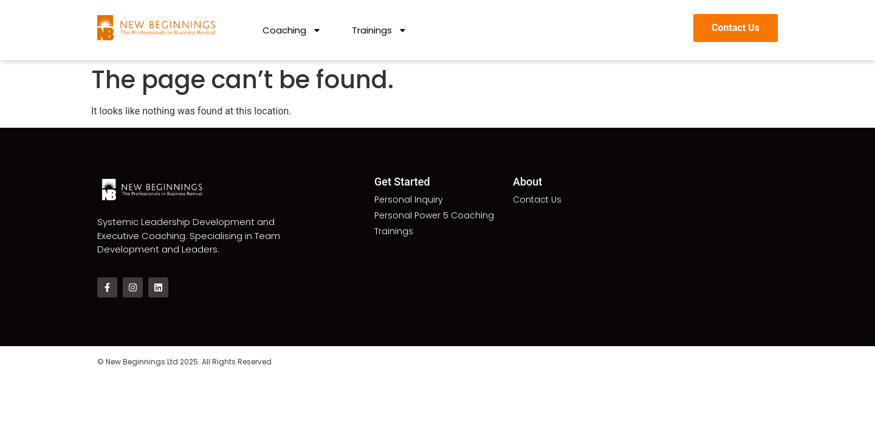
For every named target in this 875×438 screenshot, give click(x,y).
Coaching (291, 30)
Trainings (379, 30)
